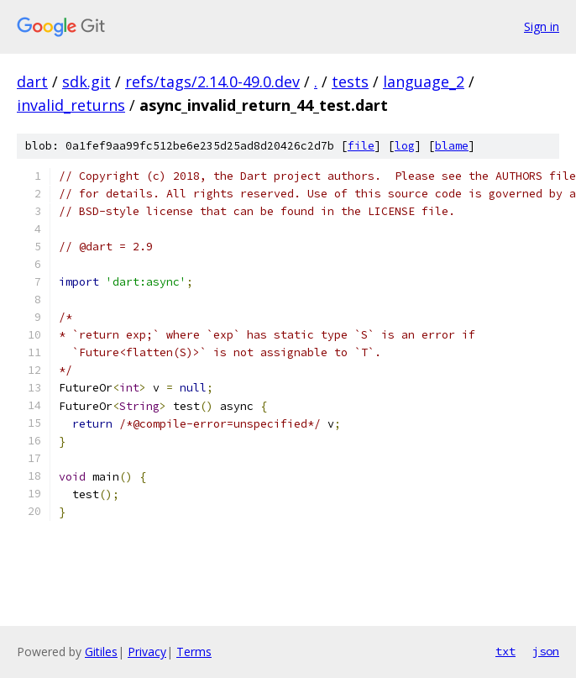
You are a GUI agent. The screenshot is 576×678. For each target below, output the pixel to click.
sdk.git (86, 81)
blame (452, 146)
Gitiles (101, 652)
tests (350, 81)
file (361, 146)
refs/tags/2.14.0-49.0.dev (212, 81)
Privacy (147, 652)
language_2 (423, 81)
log (405, 146)
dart (32, 81)
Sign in (541, 26)
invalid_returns (71, 105)
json (545, 651)
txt (505, 651)
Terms (194, 652)
